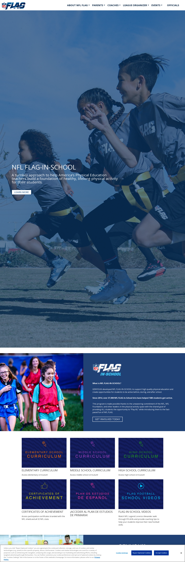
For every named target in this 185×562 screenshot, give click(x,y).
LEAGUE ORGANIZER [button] (135, 5)
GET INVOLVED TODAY (107, 419)
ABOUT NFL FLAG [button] (77, 5)
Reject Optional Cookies (142, 553)
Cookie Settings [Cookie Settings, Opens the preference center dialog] (122, 553)
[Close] (181, 553)
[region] (92, 553)
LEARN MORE (21, 192)
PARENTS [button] (97, 5)
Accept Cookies (161, 553)
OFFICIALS (173, 5)
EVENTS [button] (155, 5)
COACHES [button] (113, 5)
